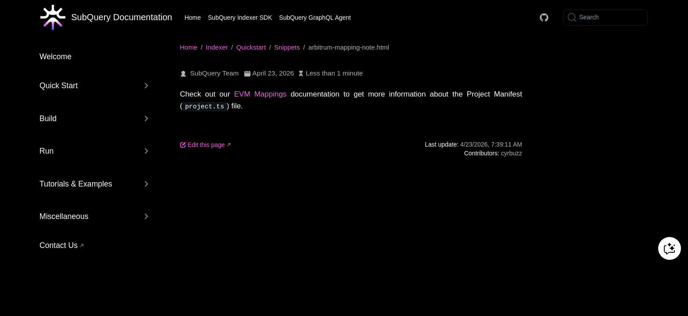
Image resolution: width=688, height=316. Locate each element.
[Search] (605, 17)
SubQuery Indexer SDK (240, 17)
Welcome (55, 56)
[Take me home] (106, 18)
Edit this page (202, 144)
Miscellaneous (63, 216)
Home (192, 17)
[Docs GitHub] (544, 18)
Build (48, 118)
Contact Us (58, 245)
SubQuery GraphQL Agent (315, 17)
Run (46, 151)
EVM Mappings (260, 94)
